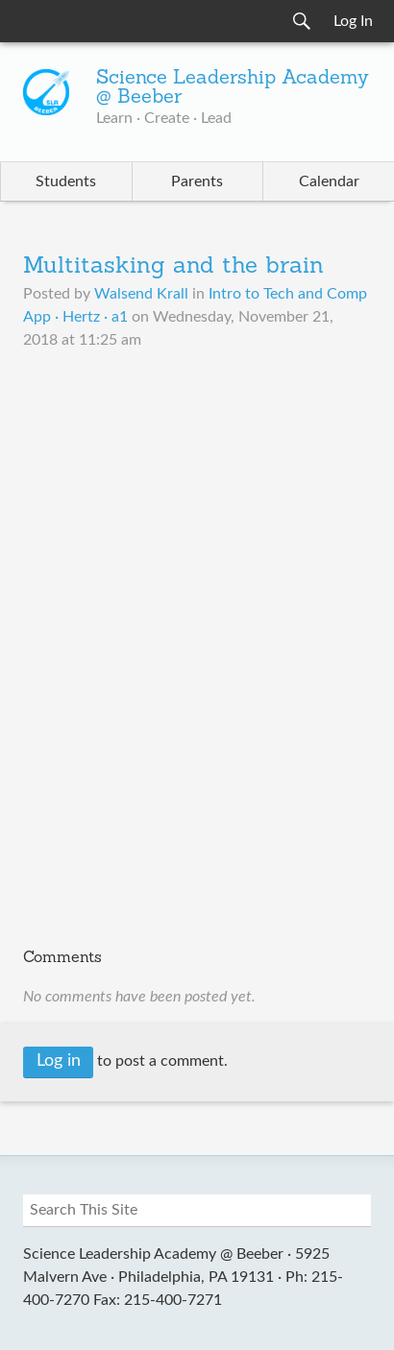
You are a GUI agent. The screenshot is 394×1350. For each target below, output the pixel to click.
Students (66, 181)
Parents (197, 181)
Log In (353, 21)
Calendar (329, 181)
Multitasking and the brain (173, 266)
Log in (59, 1061)
